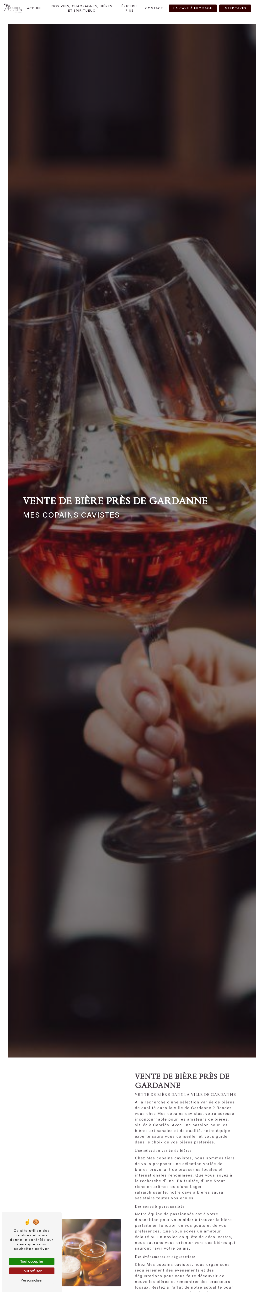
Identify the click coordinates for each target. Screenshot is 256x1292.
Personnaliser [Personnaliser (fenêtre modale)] (32, 1280)
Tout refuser (32, 1270)
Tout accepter (31, 1261)
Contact (154, 8)
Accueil (35, 8)
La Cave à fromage (192, 8)
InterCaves (235, 8)
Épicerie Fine (130, 8)
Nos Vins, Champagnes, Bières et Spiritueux (82, 8)
